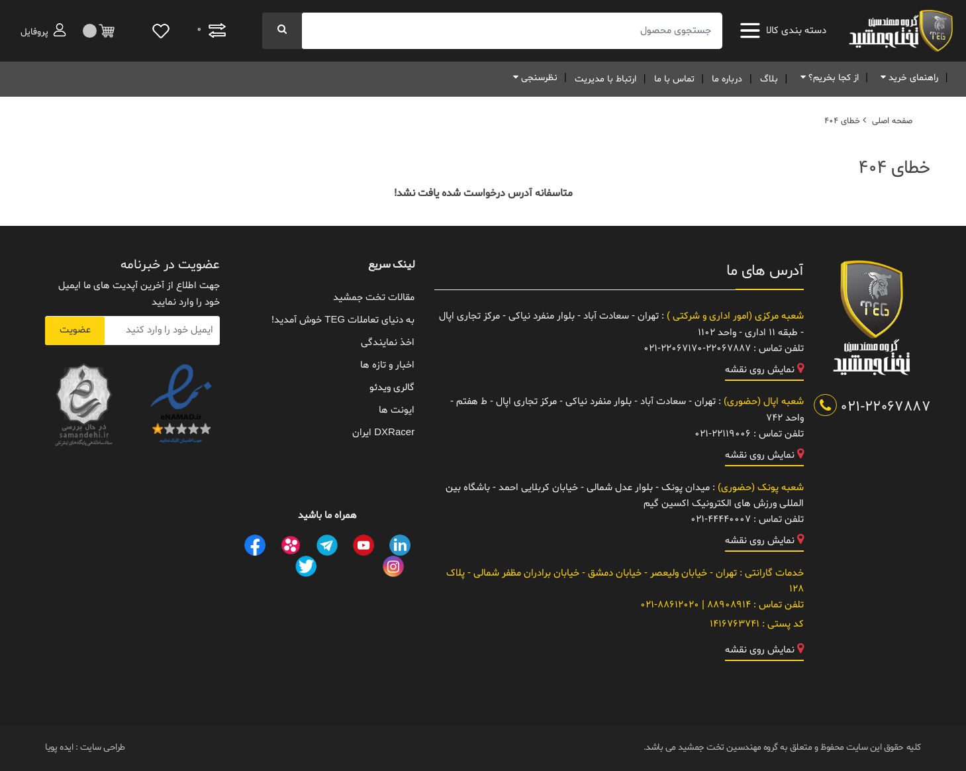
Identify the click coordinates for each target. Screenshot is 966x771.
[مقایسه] (211, 31)
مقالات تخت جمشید (373, 298)
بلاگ (769, 79)
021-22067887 (872, 407)
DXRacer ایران (383, 433)
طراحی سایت (101, 747)
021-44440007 (721, 520)
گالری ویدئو (391, 388)
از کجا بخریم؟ (827, 78)
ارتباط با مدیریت (605, 79)
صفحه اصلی (892, 121)
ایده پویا (59, 747)
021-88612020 (669, 605)
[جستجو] (282, 31)
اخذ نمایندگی (387, 343)
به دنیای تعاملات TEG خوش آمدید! (342, 320)
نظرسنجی (532, 78)
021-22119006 (723, 434)
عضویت (75, 330)
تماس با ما (674, 79)
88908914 (727, 605)
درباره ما (727, 79)
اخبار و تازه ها (387, 365)
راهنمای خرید (907, 78)
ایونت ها (396, 410)
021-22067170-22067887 (697, 349)
